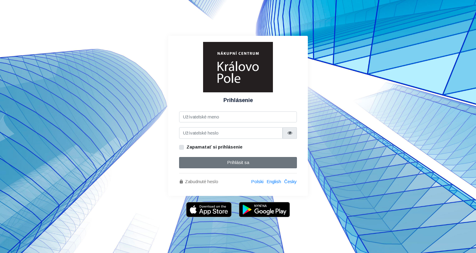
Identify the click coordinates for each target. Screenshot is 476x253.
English (274, 181)
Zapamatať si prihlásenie (214, 146)
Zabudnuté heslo (198, 181)
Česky (290, 181)
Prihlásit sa (238, 162)
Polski (257, 181)
